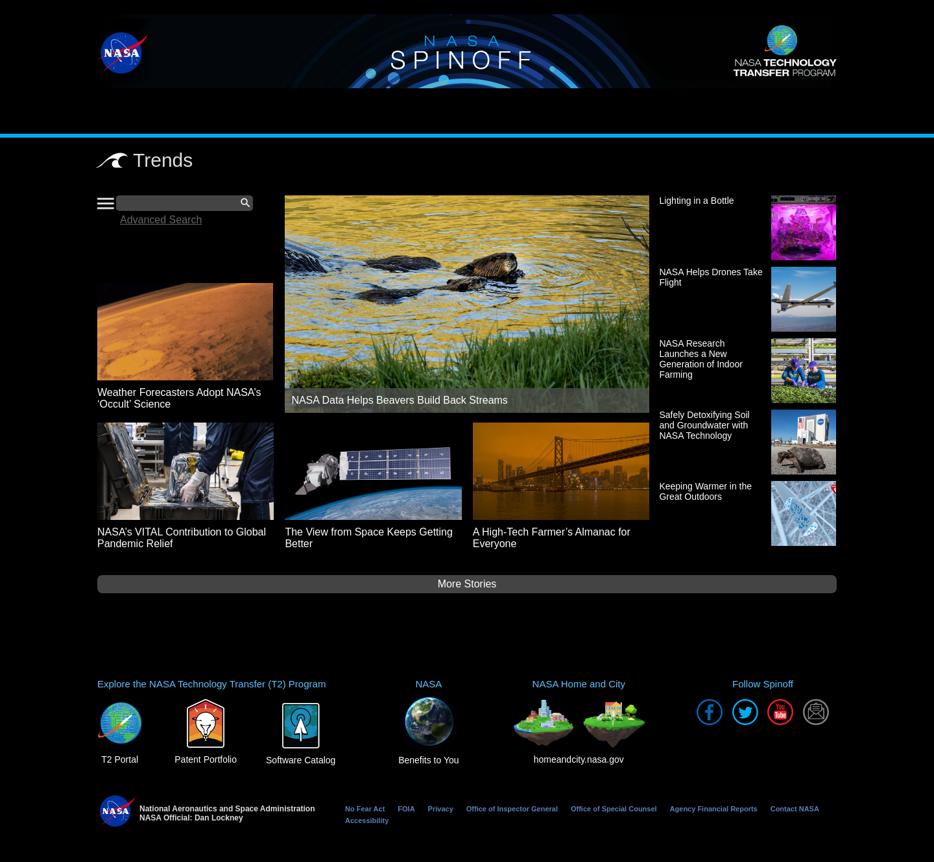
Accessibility (367, 820)
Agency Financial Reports (714, 809)
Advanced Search (161, 219)
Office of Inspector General (512, 809)
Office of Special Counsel (614, 809)
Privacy (440, 809)
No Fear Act (365, 809)
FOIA (406, 809)
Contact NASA (795, 809)
